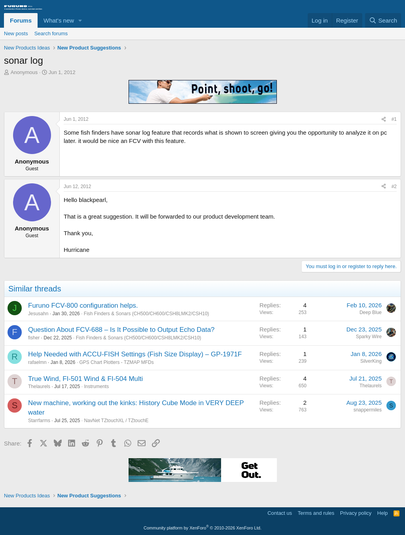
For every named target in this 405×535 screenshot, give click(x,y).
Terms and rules (316, 513)
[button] (80, 20)
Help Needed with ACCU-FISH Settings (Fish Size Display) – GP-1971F (135, 354)
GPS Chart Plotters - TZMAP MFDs (116, 362)
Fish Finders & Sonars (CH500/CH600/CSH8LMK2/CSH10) (146, 313)
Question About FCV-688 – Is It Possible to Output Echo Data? (121, 329)
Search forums (51, 33)
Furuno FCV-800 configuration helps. (83, 305)
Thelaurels (39, 386)
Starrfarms (39, 420)
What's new (59, 20)
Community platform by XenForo (202, 527)
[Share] (384, 119)
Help (382, 513)
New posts (16, 33)
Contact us (279, 513)
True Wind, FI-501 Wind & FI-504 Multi (85, 379)
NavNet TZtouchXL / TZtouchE (116, 420)
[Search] (383, 20)
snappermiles (368, 410)
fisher (34, 338)
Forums (21, 20)
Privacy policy (355, 513)
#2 (394, 186)
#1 (394, 119)
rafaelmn (37, 362)
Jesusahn (38, 313)
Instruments (96, 386)
